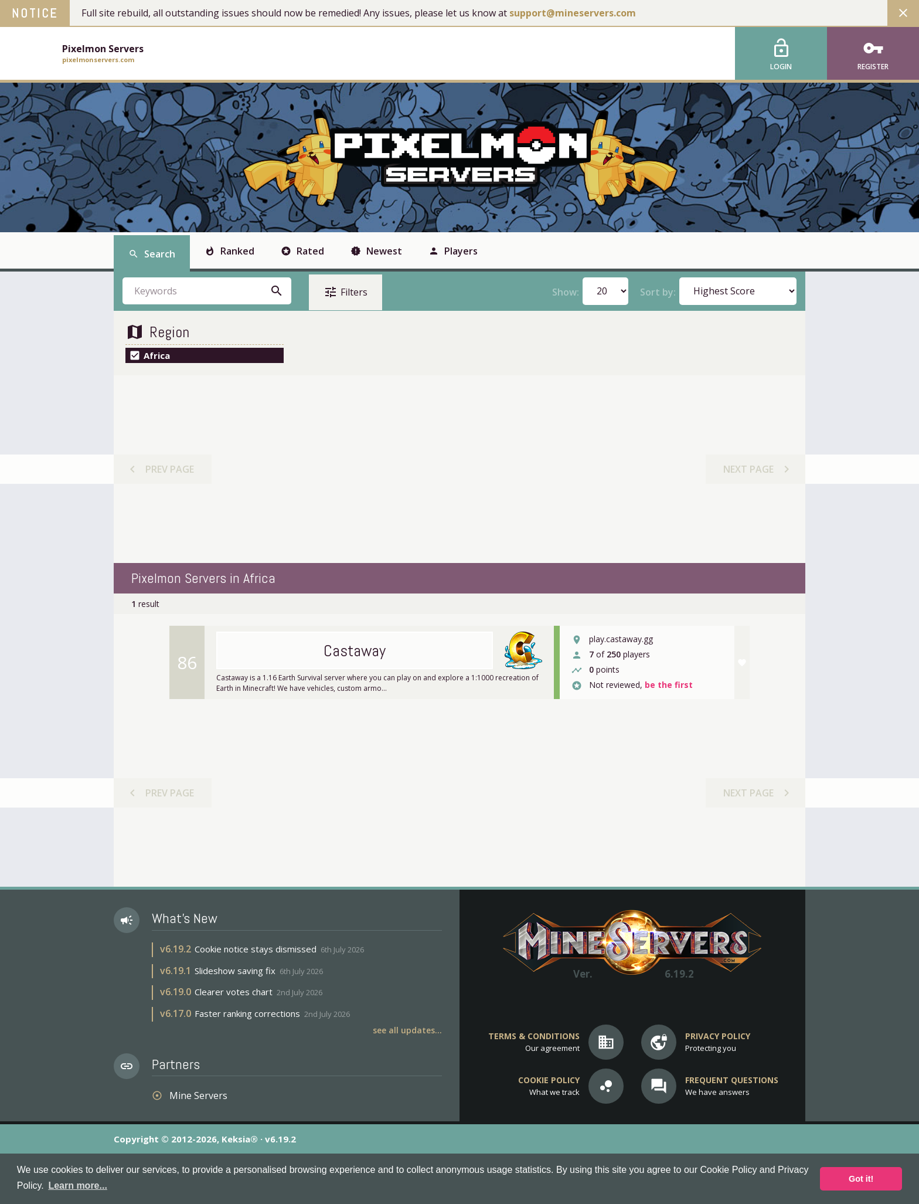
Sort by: (658, 291)
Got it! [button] (861, 1178)
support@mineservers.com (572, 12)
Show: (565, 291)
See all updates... (407, 1030)
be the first (669, 685)
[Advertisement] (459, 469)
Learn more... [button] (77, 1186)
